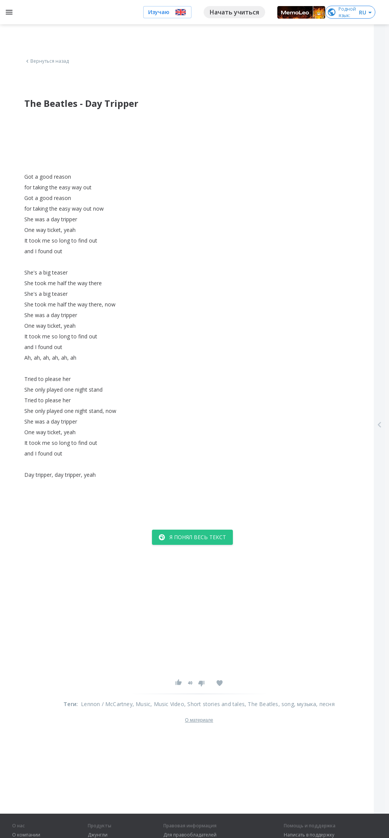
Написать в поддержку (309, 835)
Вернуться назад (46, 61)
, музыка (305, 704)
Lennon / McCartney (107, 704)
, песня (325, 704)
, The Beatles (261, 704)
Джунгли (98, 835)
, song (286, 704)
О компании (26, 835)
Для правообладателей (190, 835)
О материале (199, 720)
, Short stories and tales (214, 704)
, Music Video (167, 704)
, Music (141, 704)
